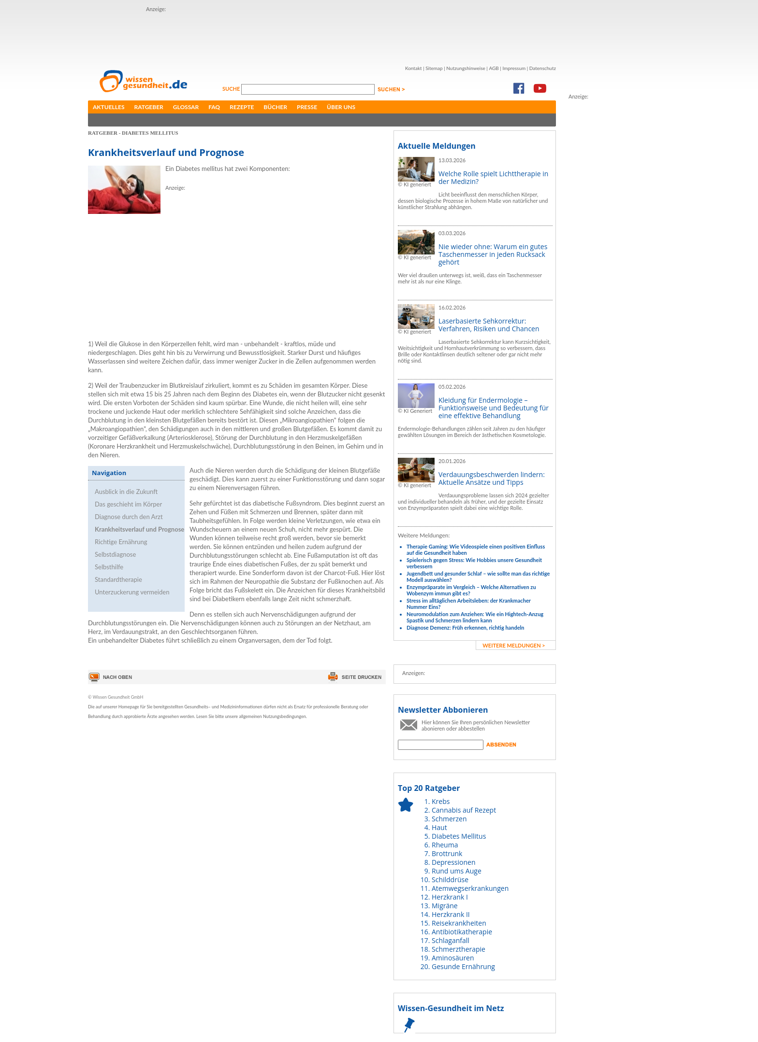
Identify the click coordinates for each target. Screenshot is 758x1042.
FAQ (214, 107)
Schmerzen (449, 818)
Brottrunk (447, 853)
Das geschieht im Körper (128, 504)
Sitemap (433, 68)
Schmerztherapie (458, 949)
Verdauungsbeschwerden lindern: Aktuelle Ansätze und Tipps (491, 478)
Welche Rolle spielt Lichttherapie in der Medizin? (493, 177)
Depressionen (454, 862)
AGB (493, 68)
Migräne (445, 905)
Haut (439, 827)
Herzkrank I (450, 896)
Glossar (186, 107)
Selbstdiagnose (115, 554)
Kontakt (413, 68)
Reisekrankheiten (459, 923)
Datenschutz (542, 68)
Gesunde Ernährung (463, 966)
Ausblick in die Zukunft (126, 491)
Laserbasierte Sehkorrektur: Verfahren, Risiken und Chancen (488, 324)
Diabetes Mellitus (459, 836)
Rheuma (445, 844)
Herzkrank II (451, 914)
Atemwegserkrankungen (470, 888)
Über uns (341, 107)
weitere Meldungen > (513, 645)
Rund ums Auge (456, 870)
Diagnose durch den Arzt (129, 517)
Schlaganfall (450, 940)
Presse (307, 107)
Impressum (513, 68)
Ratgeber (148, 107)
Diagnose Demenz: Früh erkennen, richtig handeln (465, 627)
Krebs (441, 801)
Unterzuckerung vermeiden (132, 592)
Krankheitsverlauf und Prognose (139, 529)
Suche (231, 88)
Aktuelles (109, 107)
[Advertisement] (322, 35)
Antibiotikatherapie (462, 931)
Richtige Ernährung (121, 542)
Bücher (275, 107)
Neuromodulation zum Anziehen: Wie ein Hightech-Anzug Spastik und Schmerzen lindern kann (475, 617)
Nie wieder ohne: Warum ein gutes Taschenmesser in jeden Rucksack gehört (492, 254)
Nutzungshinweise (465, 68)
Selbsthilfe (109, 567)
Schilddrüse (450, 879)
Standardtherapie (118, 579)
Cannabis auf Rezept (464, 810)
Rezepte (242, 107)
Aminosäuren (453, 957)
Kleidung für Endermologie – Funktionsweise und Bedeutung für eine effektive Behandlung (493, 407)
